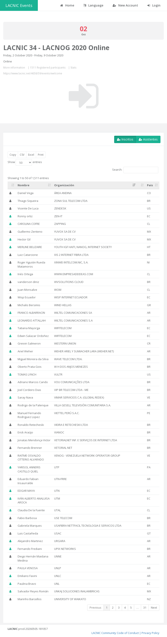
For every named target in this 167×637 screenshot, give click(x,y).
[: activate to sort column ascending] (12, 185)
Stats (73, 67)
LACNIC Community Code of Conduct (115, 633)
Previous (95, 607)
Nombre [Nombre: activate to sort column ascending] (23, 185)
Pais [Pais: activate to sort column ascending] (150, 185)
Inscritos (125, 139)
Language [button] (93, 5)
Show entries (25, 162)
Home (67, 5)
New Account (125, 5)
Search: (135, 170)
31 (144, 607)
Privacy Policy (150, 633)
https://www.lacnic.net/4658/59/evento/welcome (32, 73)
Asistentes (148, 139)
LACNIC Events (18, 5)
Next (154, 607)
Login (153, 5)
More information (14, 67)
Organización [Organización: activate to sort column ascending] (64, 185)
